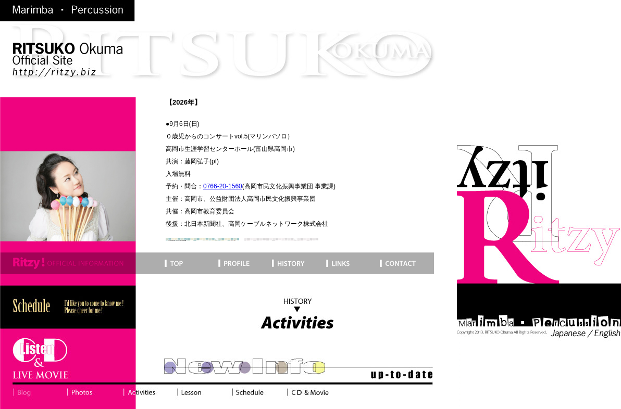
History (296, 263)
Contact (405, 263)
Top (108, 263)
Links (350, 263)
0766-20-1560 (222, 186)
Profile (242, 263)
